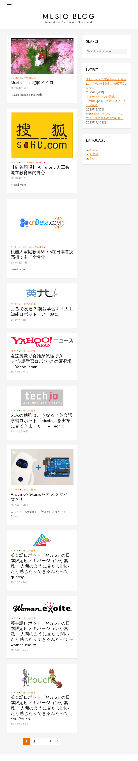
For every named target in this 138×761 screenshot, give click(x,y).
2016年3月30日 (19, 431)
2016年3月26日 (19, 582)
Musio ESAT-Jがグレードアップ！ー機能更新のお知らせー (104, 116)
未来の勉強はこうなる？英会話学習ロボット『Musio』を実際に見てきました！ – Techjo (41, 421)
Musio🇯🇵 (16, 78)
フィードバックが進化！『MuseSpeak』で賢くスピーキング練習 (106, 100)
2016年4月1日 (18, 319)
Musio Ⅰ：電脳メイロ (32, 82)
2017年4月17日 (19, 178)
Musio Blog (69, 16)
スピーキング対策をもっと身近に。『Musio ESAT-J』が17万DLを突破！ (106, 83)
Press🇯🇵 (16, 162)
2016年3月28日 (19, 505)
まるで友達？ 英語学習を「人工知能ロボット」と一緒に (42, 311)
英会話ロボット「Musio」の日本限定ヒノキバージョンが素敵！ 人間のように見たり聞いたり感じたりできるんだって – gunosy (42, 566)
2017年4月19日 (19, 88)
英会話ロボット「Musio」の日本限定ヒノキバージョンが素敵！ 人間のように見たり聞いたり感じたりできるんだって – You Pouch (42, 708)
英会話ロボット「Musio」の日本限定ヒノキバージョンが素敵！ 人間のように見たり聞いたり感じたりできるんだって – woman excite (42, 633)
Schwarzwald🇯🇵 (34, 162)
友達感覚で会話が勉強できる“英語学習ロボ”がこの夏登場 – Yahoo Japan (41, 361)
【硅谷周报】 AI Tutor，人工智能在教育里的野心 (40, 170)
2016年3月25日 (19, 650)
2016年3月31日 (19, 372)
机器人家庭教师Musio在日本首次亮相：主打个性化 (42, 254)
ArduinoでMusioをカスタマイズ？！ (39, 497)
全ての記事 (30, 78)
